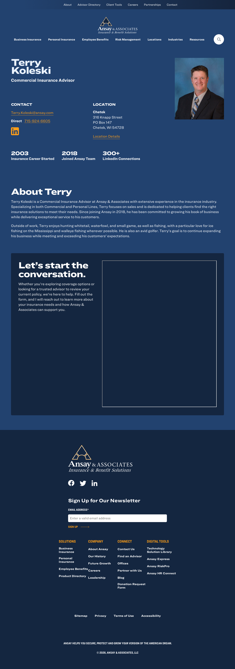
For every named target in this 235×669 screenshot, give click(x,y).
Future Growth (99, 563)
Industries (175, 39)
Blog (121, 577)
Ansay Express (158, 559)
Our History (97, 556)
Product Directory (72, 576)
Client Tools (114, 4)
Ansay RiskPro (158, 566)
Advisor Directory (88, 4)
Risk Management (128, 39)
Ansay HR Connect (161, 573)
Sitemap (80, 615)
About (68, 4)
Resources (197, 39)
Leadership (97, 577)
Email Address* (78, 509)
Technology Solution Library (159, 550)
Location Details (106, 136)
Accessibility (151, 615)
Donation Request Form (131, 585)
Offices (123, 563)
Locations (154, 39)
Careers (133, 4)
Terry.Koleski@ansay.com (32, 112)
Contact (172, 4)
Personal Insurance (61, 39)
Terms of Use (124, 615)
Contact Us (126, 549)
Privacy (100, 615)
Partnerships (152, 4)
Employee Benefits (95, 39)
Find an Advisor (130, 556)
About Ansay (98, 549)
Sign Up (73, 526)
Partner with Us (130, 570)
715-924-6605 (37, 121)
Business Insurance (27, 39)
